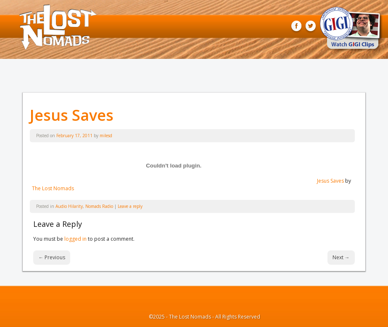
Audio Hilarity (69, 206)
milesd (106, 135)
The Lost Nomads (53, 188)
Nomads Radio (99, 206)
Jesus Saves (71, 115)
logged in (75, 238)
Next (341, 257)
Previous (51, 257)
